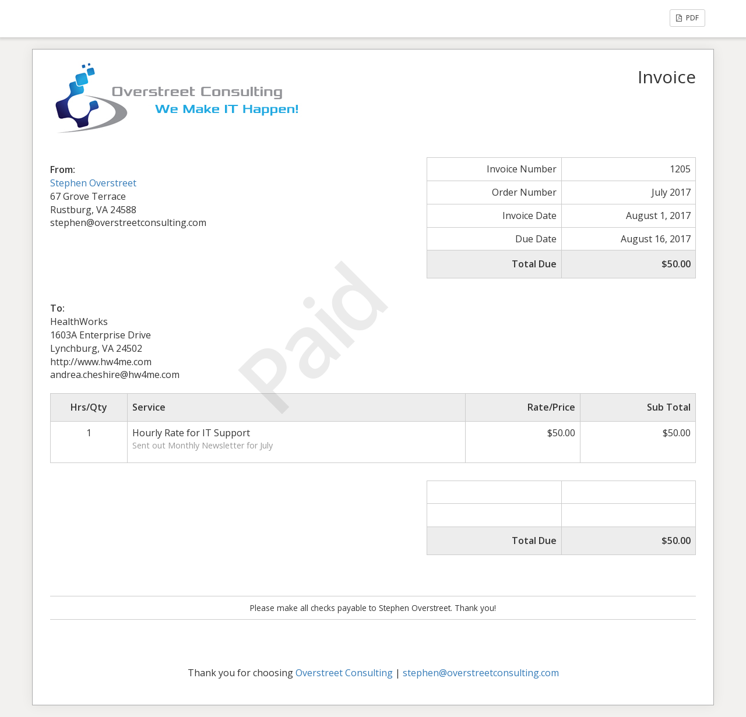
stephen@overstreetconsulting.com (481, 672)
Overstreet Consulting (344, 672)
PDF (687, 18)
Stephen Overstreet (93, 182)
